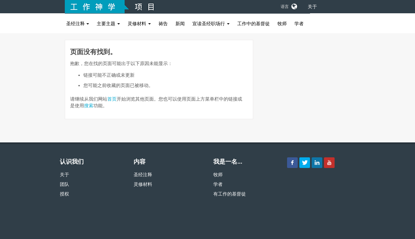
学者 (299, 23)
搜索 (88, 105)
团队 (64, 184)
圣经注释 (77, 23)
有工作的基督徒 (229, 194)
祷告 (163, 23)
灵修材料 (139, 23)
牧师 (282, 23)
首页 (112, 99)
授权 (64, 194)
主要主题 (108, 23)
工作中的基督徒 (253, 23)
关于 (312, 6)
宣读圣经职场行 (211, 23)
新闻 (180, 23)
